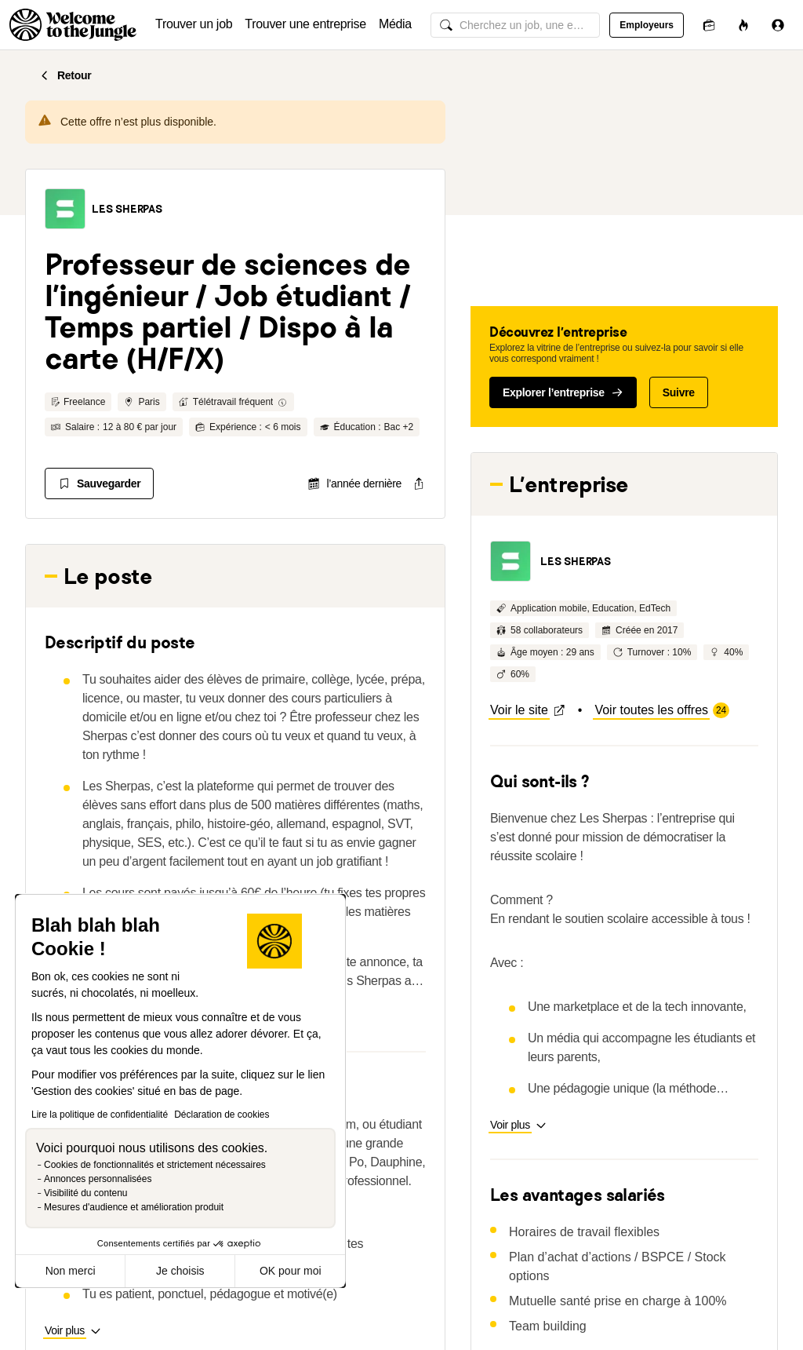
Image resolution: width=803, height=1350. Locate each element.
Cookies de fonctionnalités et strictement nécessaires (155, 1164)
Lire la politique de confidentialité (99, 1114)
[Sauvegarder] (99, 483)
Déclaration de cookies (221, 1114)
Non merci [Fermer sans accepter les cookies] (70, 1270)
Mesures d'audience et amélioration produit (133, 1207)
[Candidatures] (709, 25)
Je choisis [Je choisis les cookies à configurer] (180, 1270)
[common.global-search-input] (515, 25)
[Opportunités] (743, 25)
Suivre (679, 392)
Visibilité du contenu (86, 1193)
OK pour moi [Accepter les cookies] (291, 1270)
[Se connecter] (778, 25)
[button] (65, 208)
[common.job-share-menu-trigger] (406, 483)
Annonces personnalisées (97, 1178)
